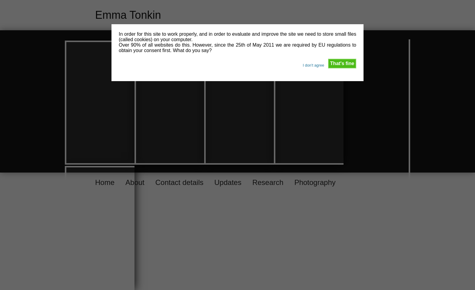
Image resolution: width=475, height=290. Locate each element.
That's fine (342, 63)
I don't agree (313, 65)
